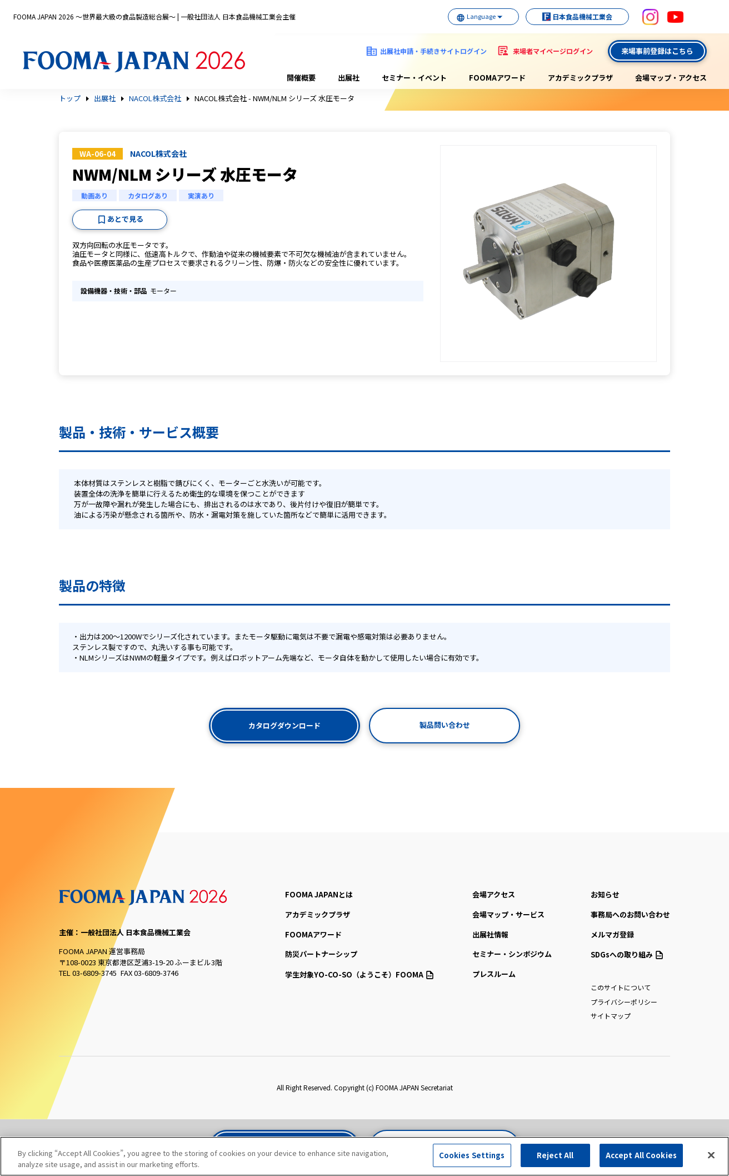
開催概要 (301, 77)
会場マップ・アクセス (671, 77)
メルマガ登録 (612, 934)
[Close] (711, 1155)
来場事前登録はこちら (657, 51)
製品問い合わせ (445, 725)
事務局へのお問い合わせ (630, 914)
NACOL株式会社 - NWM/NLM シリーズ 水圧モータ (274, 98)
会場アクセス (493, 894)
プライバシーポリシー (624, 1001)
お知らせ (605, 894)
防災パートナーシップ (321, 954)
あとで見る (125, 219)
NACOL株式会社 (155, 98)
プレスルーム (494, 974)
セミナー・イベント (414, 77)
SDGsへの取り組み (627, 954)
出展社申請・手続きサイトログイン (433, 51)
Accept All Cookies (641, 1155)
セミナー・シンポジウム (512, 954)
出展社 (348, 77)
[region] (364, 1156)
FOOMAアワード (497, 77)
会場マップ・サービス (508, 914)
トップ (70, 98)
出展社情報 (490, 934)
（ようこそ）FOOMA (359, 974)
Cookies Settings (472, 1155)
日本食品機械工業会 (573, 16)
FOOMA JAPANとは (319, 894)
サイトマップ (611, 1015)
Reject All (555, 1155)
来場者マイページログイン (553, 51)
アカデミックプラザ (580, 77)
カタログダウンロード (284, 725)
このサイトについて (621, 987)
